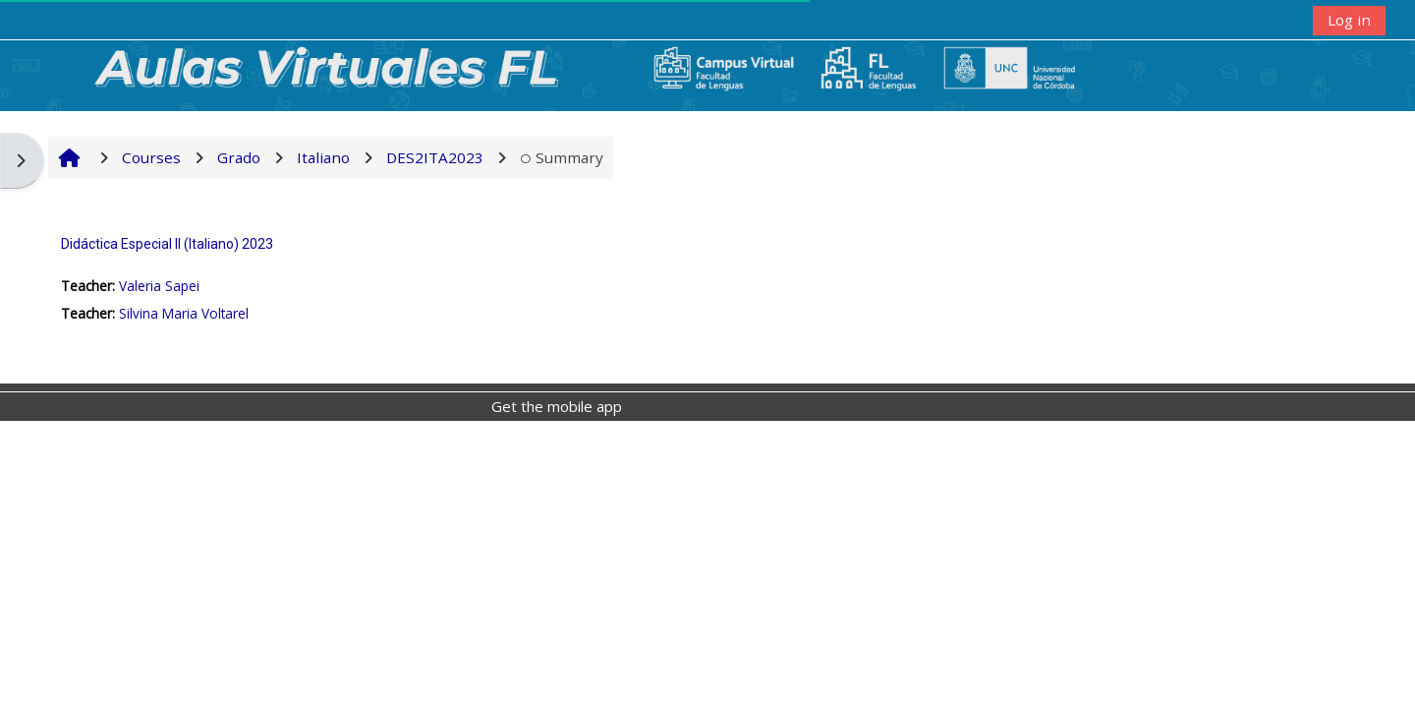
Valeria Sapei (159, 285)
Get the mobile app (556, 406)
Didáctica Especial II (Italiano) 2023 (167, 244)
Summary (561, 157)
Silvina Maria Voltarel (184, 313)
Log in (1349, 20)
